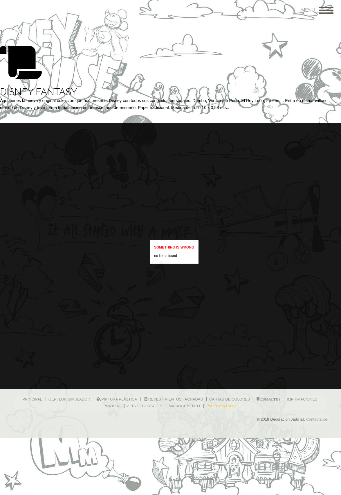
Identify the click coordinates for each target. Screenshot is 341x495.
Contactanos (317, 419)
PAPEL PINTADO (221, 406)
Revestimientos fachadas (173, 399)
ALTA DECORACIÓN (145, 406)
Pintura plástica (117, 399)
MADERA (112, 406)
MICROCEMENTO (184, 406)
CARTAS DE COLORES (229, 399)
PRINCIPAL (32, 399)
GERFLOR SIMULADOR (69, 399)
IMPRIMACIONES (302, 399)
